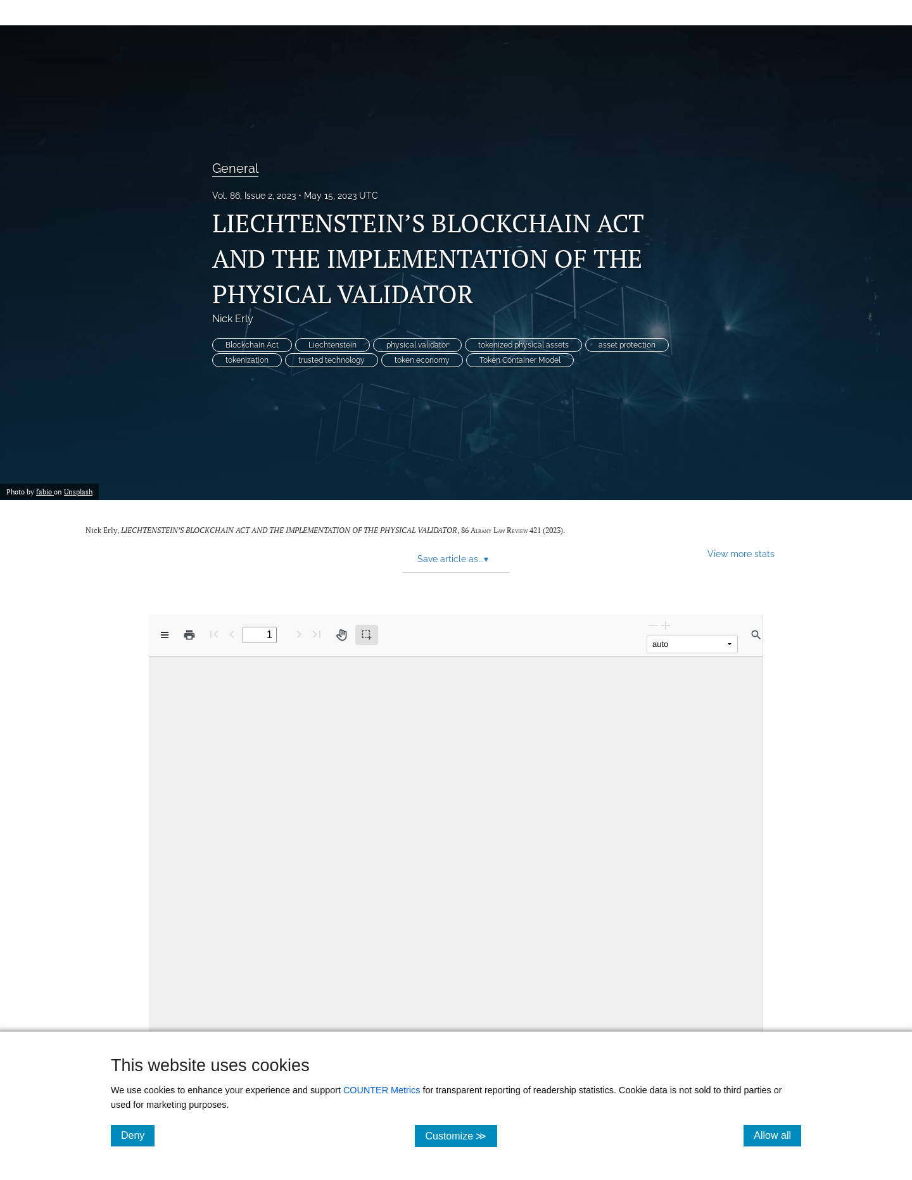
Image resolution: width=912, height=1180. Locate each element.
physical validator (417, 345)
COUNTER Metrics (382, 1090)
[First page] (214, 634)
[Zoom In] (665, 625)
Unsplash (78, 491)
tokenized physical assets (523, 345)
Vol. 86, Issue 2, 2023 (254, 196)
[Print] (189, 635)
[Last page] (316, 634)
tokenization (247, 360)
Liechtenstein (332, 345)
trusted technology (331, 360)
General (235, 168)
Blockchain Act (252, 345)
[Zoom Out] (653, 625)
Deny (138, 1135)
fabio (45, 491)
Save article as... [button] (452, 559)
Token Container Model (519, 360)
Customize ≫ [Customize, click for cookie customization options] (461, 1135)
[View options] (164, 634)
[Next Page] (299, 634)
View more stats (741, 553)
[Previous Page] (231, 634)
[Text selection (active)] (366, 635)
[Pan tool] (341, 635)
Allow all (777, 1135)
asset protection (627, 345)
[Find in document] (756, 635)
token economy (422, 360)
